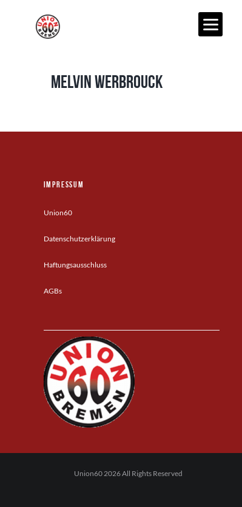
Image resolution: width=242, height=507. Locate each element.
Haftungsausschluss (75, 264)
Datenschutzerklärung (79, 238)
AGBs (53, 290)
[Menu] (210, 24)
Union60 (58, 212)
